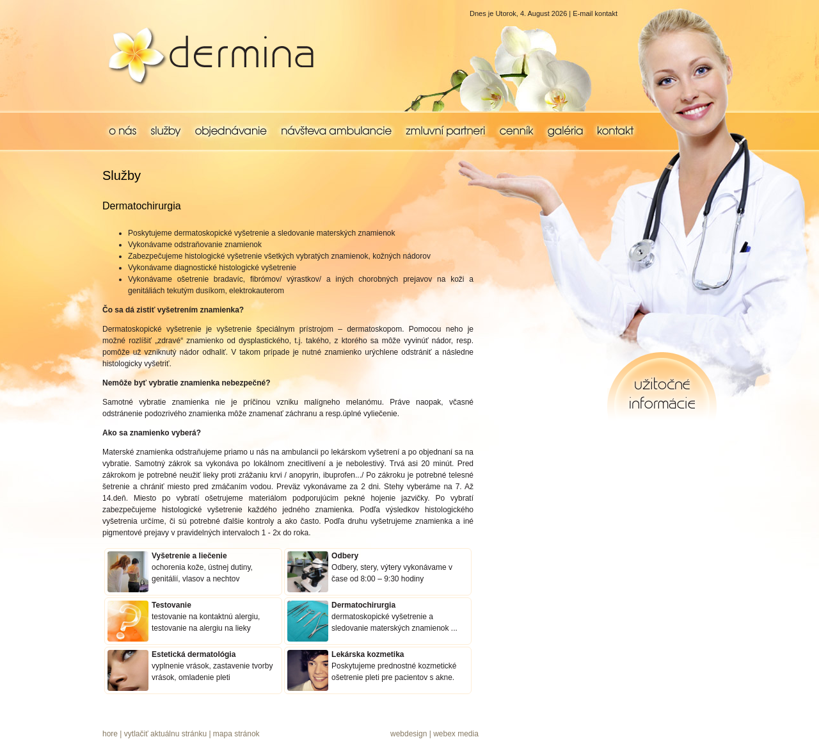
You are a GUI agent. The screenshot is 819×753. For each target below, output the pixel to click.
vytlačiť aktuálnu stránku (165, 733)
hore (110, 733)
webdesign (408, 733)
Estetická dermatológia (193, 654)
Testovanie (171, 605)
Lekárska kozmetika (367, 654)
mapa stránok (236, 733)
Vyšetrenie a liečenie (189, 555)
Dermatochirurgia (363, 605)
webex (444, 733)
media (468, 733)
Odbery (344, 555)
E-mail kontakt (595, 13)
